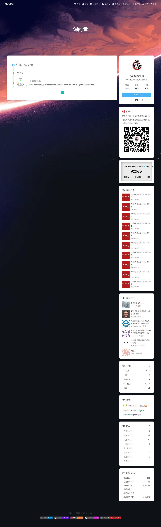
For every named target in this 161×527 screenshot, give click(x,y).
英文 (145, 405)
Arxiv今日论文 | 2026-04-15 (141, 215)
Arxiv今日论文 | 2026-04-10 (141, 244)
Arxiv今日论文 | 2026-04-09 (141, 253)
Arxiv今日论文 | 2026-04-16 (141, 205)
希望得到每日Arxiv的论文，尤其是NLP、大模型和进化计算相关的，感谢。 (141, 322)
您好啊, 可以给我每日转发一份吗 (140, 341)
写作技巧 (126, 410)
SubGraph (127, 414)
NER (130, 405)
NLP (125, 405)
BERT (135, 405)
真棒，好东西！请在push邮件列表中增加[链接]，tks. (141, 331)
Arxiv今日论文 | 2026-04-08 (141, 263)
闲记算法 (9, 3)
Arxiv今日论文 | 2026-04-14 (141, 224)
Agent (142, 410)
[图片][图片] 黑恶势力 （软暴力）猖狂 (140, 312)
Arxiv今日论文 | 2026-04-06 (141, 282)
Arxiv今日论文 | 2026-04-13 (141, 234)
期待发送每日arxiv (137, 303)
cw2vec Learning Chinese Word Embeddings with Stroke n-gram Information (61, 85)
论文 (141, 405)
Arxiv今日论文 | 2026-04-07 (141, 273)
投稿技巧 (134, 410)
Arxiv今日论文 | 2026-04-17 (141, 195)
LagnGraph (135, 414)
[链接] (133, 351)
